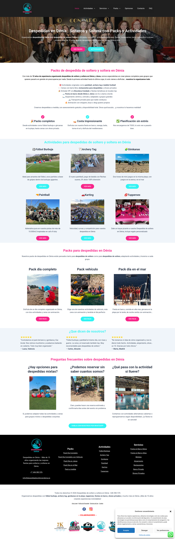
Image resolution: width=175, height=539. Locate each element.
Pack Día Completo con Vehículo (70, 459)
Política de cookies (144, 535)
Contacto (142, 8)
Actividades (94, 8)
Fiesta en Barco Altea (138, 455)
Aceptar (126, 530)
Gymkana (104, 461)
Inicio (83, 8)
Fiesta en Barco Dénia (138, 451)
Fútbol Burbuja (104, 453)
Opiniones (131, 8)
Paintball (104, 465)
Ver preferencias (163, 530)
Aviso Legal (75, 503)
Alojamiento (138, 463)
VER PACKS (77, 49)
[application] (99, 8)
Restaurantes (138, 467)
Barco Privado (138, 472)
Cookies (101, 503)
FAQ (151, 8)
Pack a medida (70, 472)
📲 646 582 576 (36, 474)
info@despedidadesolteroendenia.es (36, 480)
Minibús (138, 459)
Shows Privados (138, 476)
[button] (170, 511)
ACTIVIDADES (96, 49)
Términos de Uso (94, 503)
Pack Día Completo (70, 455)
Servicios (108, 8)
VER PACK (43, 321)
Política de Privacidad (83, 503)
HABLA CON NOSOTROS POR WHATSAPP (87, 428)
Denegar (144, 530)
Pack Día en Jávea (70, 463)
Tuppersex (104, 474)
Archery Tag (104, 457)
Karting (104, 470)
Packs (120, 8)
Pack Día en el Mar (70, 467)
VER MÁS (43, 187)
